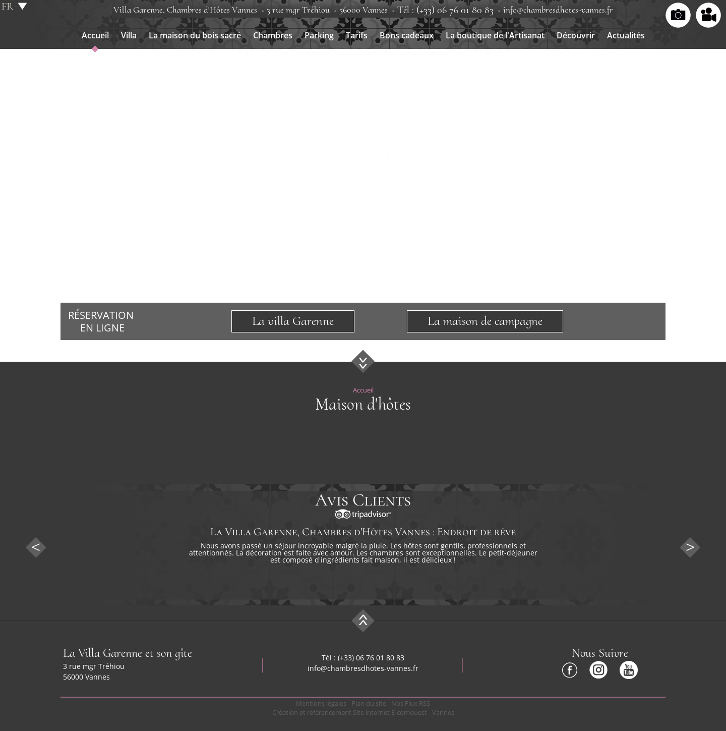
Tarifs (357, 35)
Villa (129, 35)
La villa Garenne (293, 320)
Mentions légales (321, 703)
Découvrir (576, 35)
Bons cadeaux (407, 35)
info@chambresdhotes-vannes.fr (558, 9)
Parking (319, 35)
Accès (326, 69)
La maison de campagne (485, 320)
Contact (364, 69)
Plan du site (368, 703)
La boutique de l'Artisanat (495, 35)
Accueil (95, 35)
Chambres (272, 35)
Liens (401, 69)
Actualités (626, 35)
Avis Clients (363, 500)
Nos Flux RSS (410, 703)
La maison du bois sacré (195, 35)
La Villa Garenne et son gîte (127, 653)
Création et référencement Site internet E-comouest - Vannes (363, 712)
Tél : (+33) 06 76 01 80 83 (445, 10)
